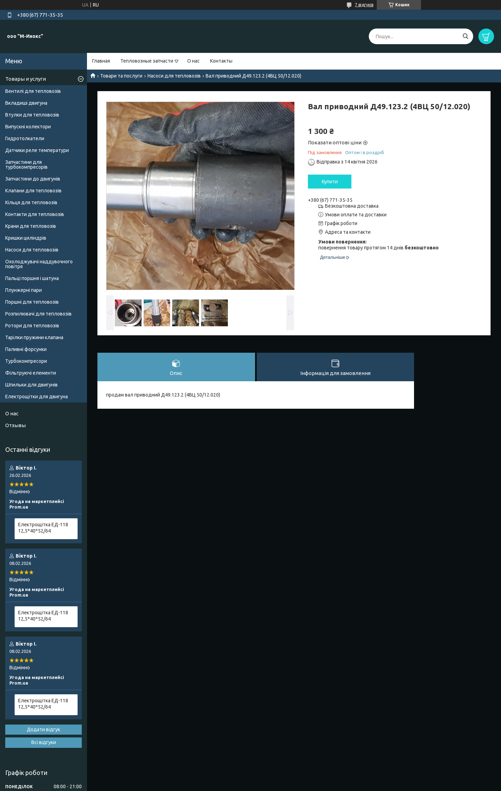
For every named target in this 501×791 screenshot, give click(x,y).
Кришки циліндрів (25, 238)
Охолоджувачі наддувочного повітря (39, 264)
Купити (330, 181)
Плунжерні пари (23, 290)
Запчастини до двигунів (32, 179)
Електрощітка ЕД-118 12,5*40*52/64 (43, 528)
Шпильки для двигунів (31, 384)
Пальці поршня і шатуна (32, 278)
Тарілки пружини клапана (34, 337)
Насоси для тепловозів (174, 76)
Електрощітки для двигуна (36, 396)
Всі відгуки (43, 742)
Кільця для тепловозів (31, 202)
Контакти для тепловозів (34, 214)
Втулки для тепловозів (32, 115)
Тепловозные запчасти (146, 61)
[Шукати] (465, 36)
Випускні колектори (28, 126)
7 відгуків (364, 4)
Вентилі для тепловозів (33, 91)
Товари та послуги (121, 76)
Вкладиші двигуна (26, 103)
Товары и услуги (25, 79)
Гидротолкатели (24, 138)
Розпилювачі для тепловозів (38, 314)
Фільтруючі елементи (30, 373)
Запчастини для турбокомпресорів (26, 164)
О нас (193, 61)
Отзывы (15, 425)
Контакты (221, 61)
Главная (101, 61)
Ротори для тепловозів (32, 325)
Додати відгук (43, 729)
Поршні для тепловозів (32, 302)
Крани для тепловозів (30, 226)
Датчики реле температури (37, 150)
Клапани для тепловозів (33, 190)
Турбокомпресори (26, 361)
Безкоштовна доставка (352, 206)
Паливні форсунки (26, 349)
